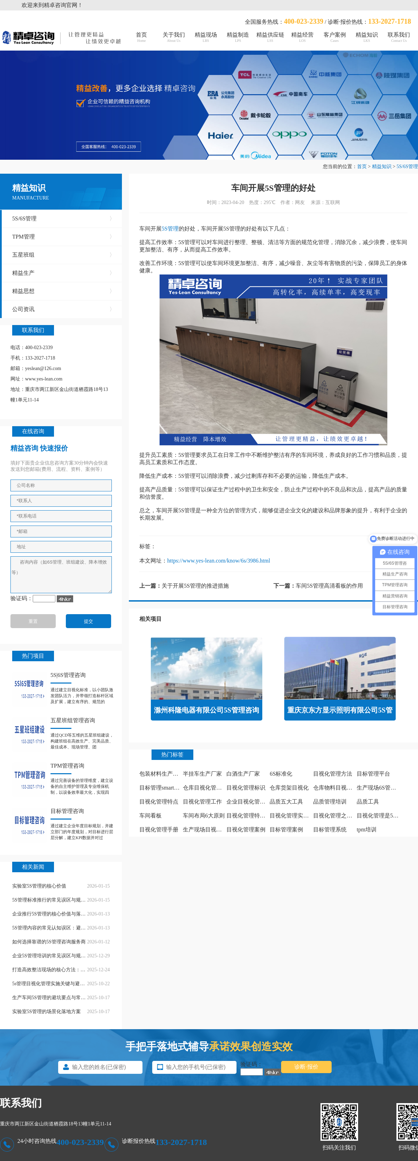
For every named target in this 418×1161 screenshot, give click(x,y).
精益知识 (367, 37)
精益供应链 (270, 37)
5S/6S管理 (407, 166)
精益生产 (63, 273)
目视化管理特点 (158, 802)
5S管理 (170, 229)
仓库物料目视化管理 (338, 788)
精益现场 (206, 37)
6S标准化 (281, 774)
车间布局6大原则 (204, 816)
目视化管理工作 (202, 802)
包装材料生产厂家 (161, 774)
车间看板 (150, 816)
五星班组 (63, 255)
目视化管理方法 (332, 774)
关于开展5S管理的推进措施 (195, 586)
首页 (141, 37)
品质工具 (368, 802)
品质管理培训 (330, 802)
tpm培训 (367, 829)
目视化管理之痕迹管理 (341, 816)
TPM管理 (63, 237)
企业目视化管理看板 (251, 802)
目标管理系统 (330, 829)
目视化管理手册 (158, 829)
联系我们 (399, 37)
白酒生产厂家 (243, 774)
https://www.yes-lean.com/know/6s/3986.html (218, 561)
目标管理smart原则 (162, 788)
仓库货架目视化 (289, 788)
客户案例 (334, 37)
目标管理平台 (373, 774)
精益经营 (302, 37)
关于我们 (173, 37)
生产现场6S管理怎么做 (385, 788)
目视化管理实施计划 (295, 816)
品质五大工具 (286, 802)
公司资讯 (63, 309)
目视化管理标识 (245, 788)
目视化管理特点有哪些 (254, 816)
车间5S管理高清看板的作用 (329, 586)
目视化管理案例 (245, 829)
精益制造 (238, 37)
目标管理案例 (286, 829)
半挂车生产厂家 (202, 774)
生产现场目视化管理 (208, 829)
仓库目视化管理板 (205, 788)
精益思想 (63, 291)
